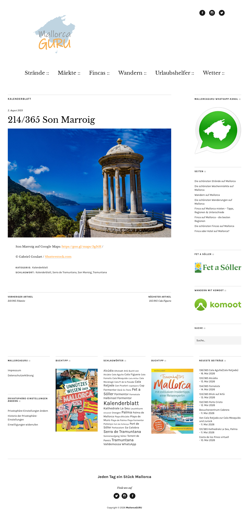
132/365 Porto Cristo (211, 402)
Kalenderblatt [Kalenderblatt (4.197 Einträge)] (121, 403)
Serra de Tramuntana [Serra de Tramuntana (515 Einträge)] (122, 431)
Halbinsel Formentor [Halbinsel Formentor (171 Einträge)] (117, 398)
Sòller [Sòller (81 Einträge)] (123, 436)
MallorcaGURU (134, 507)
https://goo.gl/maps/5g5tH (81, 246)
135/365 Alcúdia (208, 378)
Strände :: (37, 73)
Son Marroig (85, 272)
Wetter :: (213, 73)
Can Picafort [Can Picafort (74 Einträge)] (121, 385)
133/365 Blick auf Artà (211, 394)
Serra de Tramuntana (65, 272)
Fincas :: (99, 73)
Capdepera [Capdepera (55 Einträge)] (134, 385)
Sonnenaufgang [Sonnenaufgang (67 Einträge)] (111, 436)
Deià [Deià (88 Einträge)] (119, 389)
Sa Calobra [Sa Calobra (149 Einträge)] (132, 427)
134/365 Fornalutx (209, 386)
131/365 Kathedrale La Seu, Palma (218, 429)
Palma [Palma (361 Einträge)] (127, 412)
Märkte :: (69, 73)
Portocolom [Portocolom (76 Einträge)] (118, 427)
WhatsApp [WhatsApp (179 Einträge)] (129, 444)
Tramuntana (100, 272)
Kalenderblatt (19, 98)
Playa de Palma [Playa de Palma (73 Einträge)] (119, 420)
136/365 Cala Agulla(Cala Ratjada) (218, 370)
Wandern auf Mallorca (207, 195)
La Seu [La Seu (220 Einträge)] (125, 408)
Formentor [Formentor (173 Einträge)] (121, 394)
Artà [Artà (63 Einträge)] (126, 371)
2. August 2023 (15, 110)
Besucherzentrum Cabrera (214, 409)
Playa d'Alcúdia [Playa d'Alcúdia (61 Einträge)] (122, 416)
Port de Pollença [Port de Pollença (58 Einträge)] (121, 424)
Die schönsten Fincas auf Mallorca (214, 226)
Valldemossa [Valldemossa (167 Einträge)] (112, 444)
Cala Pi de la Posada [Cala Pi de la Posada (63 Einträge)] (124, 382)
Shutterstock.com (58, 256)
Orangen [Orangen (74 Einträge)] (116, 412)
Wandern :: (132, 73)
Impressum (14, 370)
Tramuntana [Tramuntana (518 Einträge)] (123, 440)
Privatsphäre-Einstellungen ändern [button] (28, 410)
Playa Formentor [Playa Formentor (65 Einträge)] (135, 420)
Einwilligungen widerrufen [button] (23, 424)
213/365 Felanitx (20, 298)
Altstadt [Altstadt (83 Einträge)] (118, 371)
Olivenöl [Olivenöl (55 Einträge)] (107, 413)
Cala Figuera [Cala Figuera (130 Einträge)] (132, 374)
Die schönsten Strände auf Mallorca (215, 181)
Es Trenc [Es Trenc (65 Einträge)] (127, 390)
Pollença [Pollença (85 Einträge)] (108, 424)
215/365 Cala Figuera (159, 298)
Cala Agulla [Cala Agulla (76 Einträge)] (118, 374)
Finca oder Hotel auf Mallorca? (212, 231)
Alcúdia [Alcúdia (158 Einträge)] (108, 370)
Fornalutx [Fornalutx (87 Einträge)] (134, 394)
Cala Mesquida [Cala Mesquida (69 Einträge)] (120, 378)
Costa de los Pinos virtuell (214, 437)
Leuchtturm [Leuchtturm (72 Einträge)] (137, 408)
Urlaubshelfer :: (174, 73)
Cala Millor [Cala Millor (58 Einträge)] (133, 378)
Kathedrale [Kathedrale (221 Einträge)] (111, 408)
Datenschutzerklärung (21, 375)
